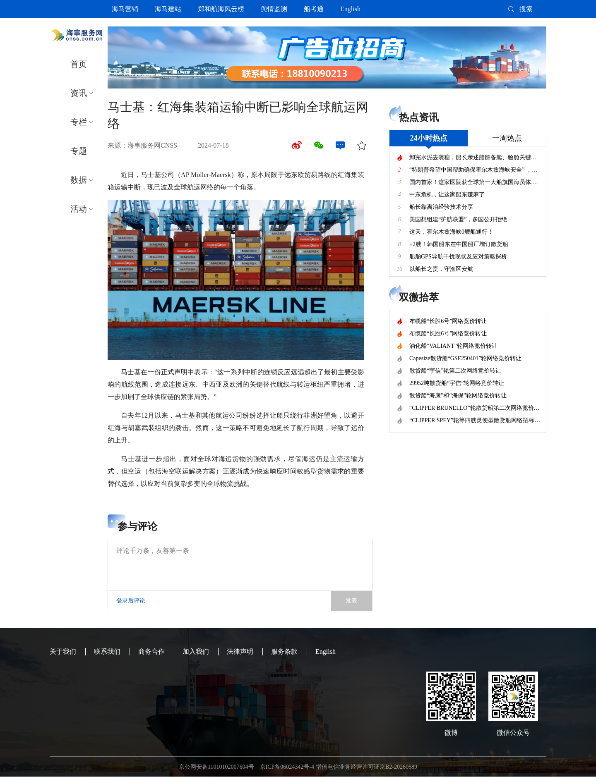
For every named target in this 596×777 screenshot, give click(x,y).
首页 (78, 64)
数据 (78, 179)
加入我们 (196, 651)
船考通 (314, 8)
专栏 (78, 122)
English (350, 8)
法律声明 (240, 651)
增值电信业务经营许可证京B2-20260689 (366, 767)
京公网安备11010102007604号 (216, 767)
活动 (78, 208)
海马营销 (125, 8)
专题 (78, 150)
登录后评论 (130, 601)
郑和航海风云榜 (221, 8)
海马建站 (168, 8)
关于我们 (63, 651)
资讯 (78, 93)
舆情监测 (274, 8)
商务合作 (151, 651)
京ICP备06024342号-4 (287, 767)
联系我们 (107, 651)
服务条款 (284, 651)
